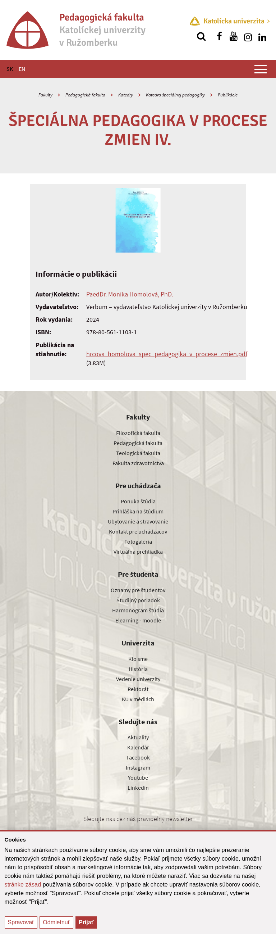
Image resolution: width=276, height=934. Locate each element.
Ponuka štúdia (138, 501)
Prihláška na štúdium (138, 511)
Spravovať (21, 922)
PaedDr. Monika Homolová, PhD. (129, 294)
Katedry (125, 95)
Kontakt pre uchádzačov (138, 531)
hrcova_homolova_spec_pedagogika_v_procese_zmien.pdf (166, 354)
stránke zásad (23, 884)
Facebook (138, 757)
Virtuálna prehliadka (138, 551)
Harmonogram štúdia (138, 610)
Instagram (138, 767)
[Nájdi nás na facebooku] (219, 36)
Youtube (138, 777)
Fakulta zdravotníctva (138, 463)
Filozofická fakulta (138, 432)
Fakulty (45, 95)
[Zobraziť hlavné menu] (261, 69)
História (138, 668)
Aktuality (138, 737)
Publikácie (228, 95)
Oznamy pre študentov (138, 590)
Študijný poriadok (138, 600)
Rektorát (138, 689)
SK (9, 68)
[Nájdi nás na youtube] (233, 36)
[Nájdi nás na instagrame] (248, 36)
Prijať (86, 922)
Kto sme (138, 658)
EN (22, 68)
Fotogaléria (138, 541)
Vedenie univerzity (138, 679)
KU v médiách (138, 699)
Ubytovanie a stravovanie (138, 521)
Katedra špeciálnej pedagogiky (175, 95)
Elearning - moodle (138, 620)
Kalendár (138, 747)
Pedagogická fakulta (85, 95)
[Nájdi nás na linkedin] (262, 36)
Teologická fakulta (138, 453)
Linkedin (138, 787)
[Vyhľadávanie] (201, 36)
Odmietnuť (56, 922)
